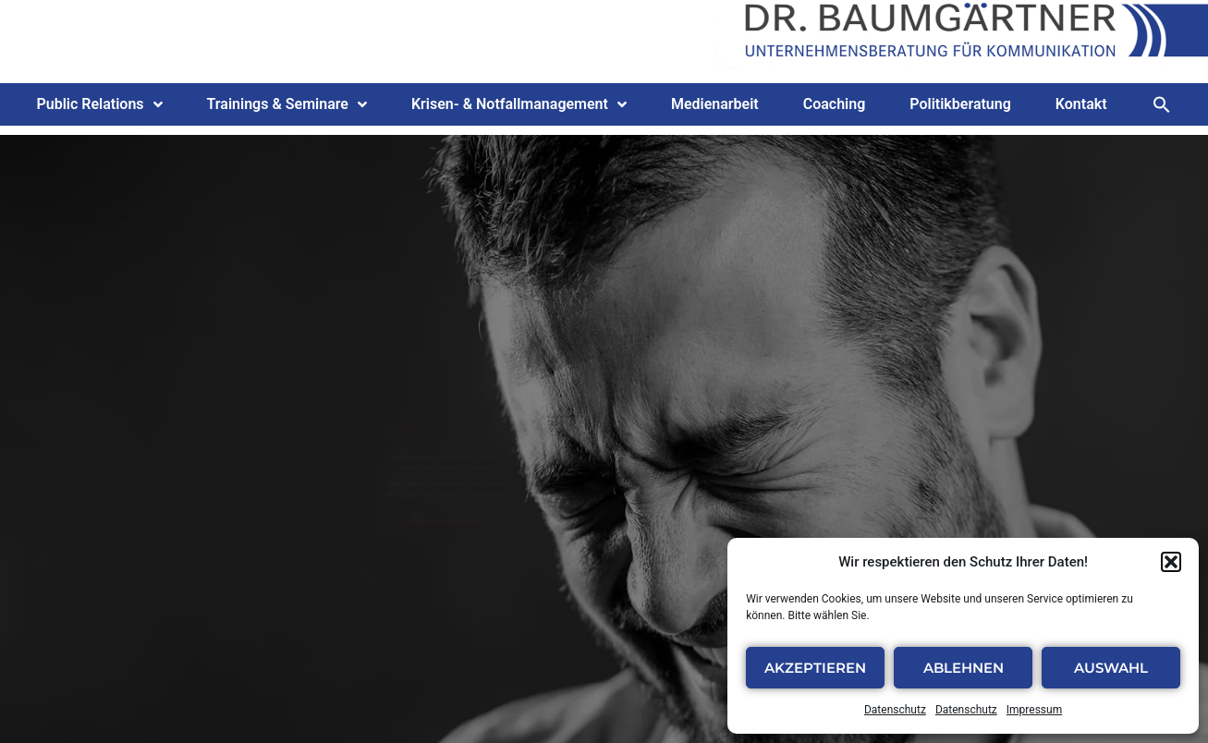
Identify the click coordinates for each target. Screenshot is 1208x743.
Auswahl (1111, 667)
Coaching (834, 104)
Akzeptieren (815, 667)
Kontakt (1081, 104)
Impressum (1034, 709)
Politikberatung (960, 104)
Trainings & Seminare (287, 104)
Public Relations (99, 104)
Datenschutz (895, 709)
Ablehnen (963, 667)
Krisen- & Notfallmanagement (519, 104)
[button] (1171, 562)
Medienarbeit (715, 104)
